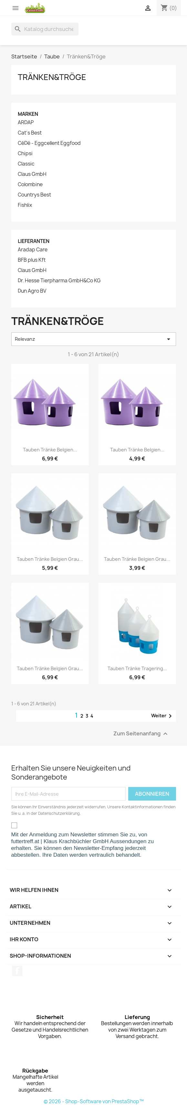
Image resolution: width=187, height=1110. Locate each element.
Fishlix (25, 205)
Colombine (30, 184)
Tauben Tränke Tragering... (137, 668)
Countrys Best (34, 195)
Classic (26, 164)
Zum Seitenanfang (141, 734)
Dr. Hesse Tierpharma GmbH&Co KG (59, 281)
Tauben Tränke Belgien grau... (50, 559)
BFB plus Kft (32, 260)
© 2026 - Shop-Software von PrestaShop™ (94, 1101)
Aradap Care (32, 250)
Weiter (162, 716)
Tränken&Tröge (52, 77)
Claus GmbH (32, 174)
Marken (28, 114)
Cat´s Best (30, 133)
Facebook (17, 971)
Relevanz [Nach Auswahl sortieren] (93, 339)
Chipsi (25, 153)
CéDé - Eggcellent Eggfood (49, 143)
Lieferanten (33, 241)
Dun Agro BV (32, 291)
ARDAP (26, 122)
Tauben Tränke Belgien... (50, 450)
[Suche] (44, 29)
